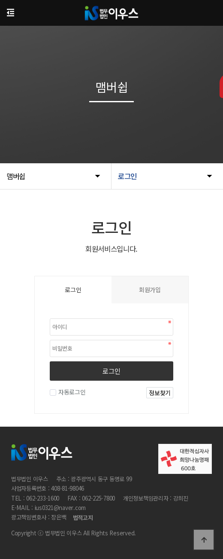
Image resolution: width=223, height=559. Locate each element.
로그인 (111, 371)
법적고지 (83, 518)
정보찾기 (160, 392)
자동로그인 (71, 392)
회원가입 (150, 289)
